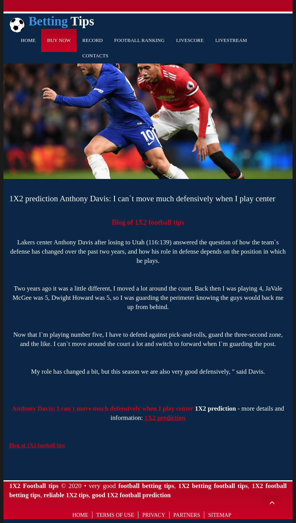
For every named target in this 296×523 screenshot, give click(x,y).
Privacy (153, 515)
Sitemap (219, 515)
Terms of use (115, 515)
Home (28, 40)
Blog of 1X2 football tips (148, 222)
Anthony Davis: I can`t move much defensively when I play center (102, 408)
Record (92, 40)
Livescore (190, 40)
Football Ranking (139, 40)
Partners (186, 515)
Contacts (95, 55)
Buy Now (59, 40)
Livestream (231, 40)
